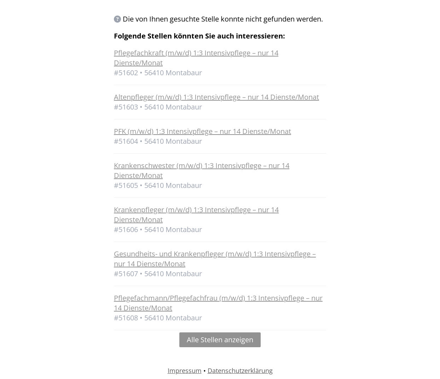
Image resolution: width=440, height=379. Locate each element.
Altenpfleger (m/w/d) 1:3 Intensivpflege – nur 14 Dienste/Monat (216, 97)
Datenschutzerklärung (240, 370)
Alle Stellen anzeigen (220, 339)
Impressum (185, 370)
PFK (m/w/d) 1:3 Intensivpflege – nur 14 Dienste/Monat (202, 131)
